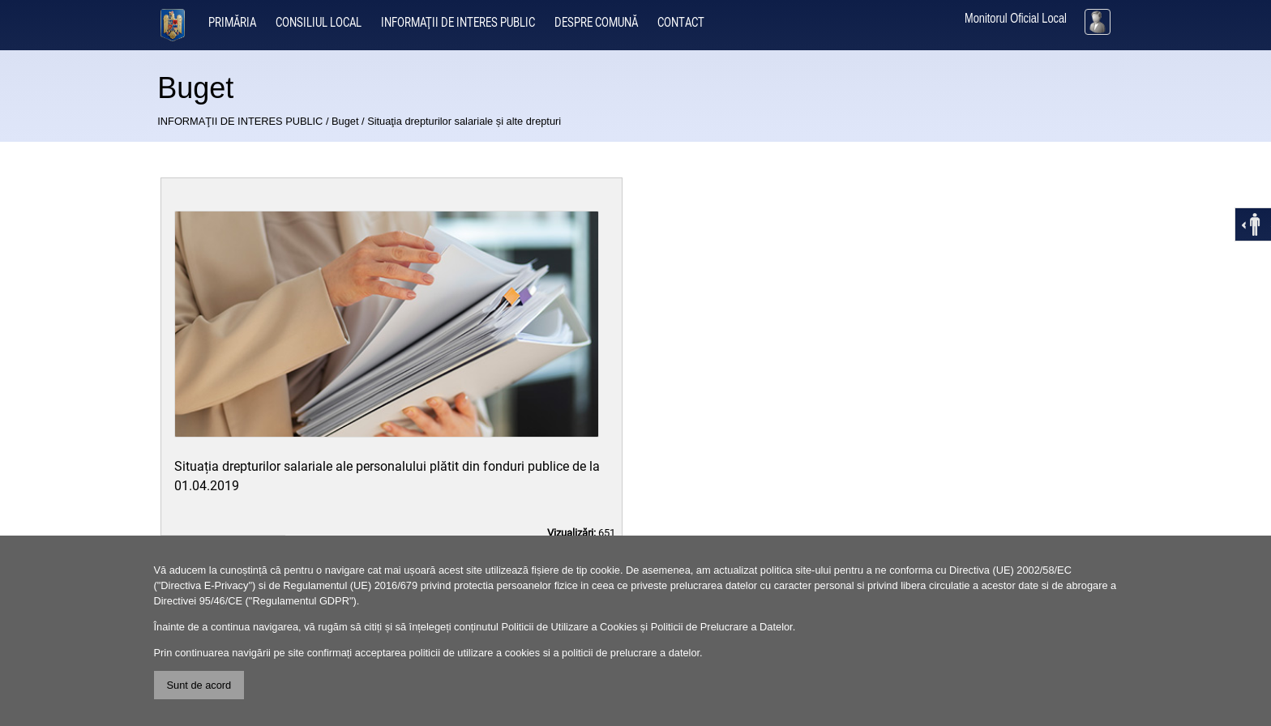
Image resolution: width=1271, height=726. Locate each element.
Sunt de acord (199, 685)
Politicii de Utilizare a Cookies (569, 627)
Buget (345, 121)
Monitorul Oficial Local (1016, 18)
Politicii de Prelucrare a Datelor (722, 627)
